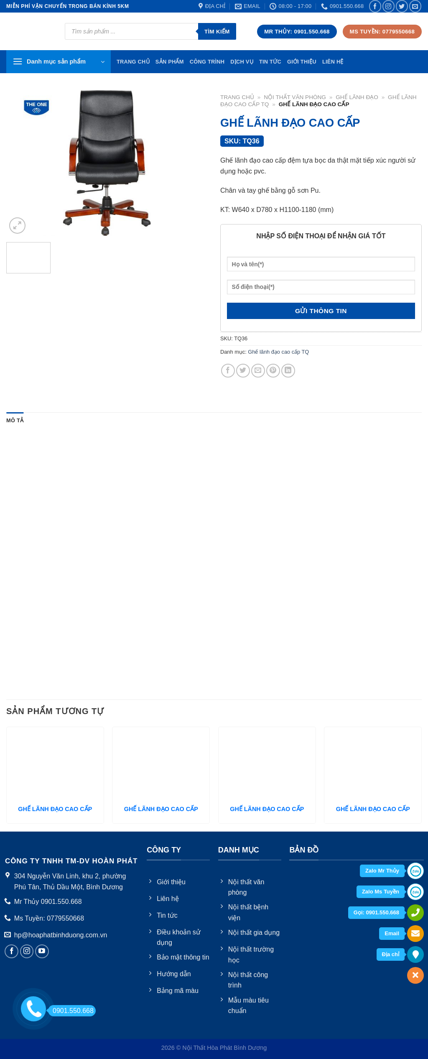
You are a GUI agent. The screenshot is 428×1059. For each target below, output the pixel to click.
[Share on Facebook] (228, 371)
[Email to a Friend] (258, 371)
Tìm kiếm (217, 31)
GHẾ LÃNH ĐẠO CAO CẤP (55, 809)
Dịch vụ (241, 62)
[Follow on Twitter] (402, 6)
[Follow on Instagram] (388, 6)
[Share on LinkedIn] (288, 371)
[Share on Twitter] (243, 371)
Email (392, 933)
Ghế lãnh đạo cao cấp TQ (278, 352)
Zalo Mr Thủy (382, 871)
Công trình (207, 62)
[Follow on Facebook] (375, 6)
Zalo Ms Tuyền (380, 891)
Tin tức (270, 62)
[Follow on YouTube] (42, 951)
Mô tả (14, 420)
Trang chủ (237, 97)
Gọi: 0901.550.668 (376, 912)
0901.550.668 (71, 1010)
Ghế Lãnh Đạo (357, 97)
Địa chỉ (390, 954)
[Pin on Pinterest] (273, 371)
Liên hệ (333, 62)
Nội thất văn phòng (295, 97)
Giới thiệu (301, 62)
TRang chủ (133, 62)
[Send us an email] (415, 6)
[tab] (14, 420)
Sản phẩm (169, 62)
